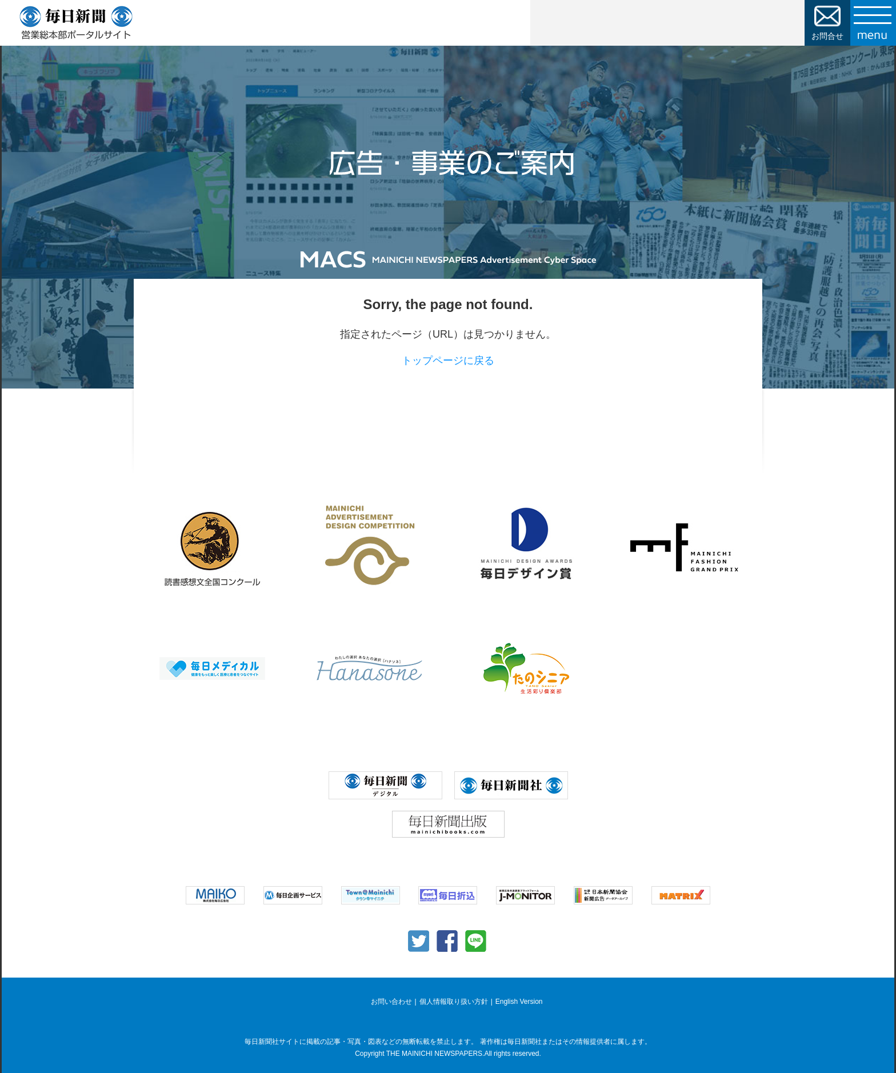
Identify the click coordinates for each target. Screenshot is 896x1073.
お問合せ (827, 36)
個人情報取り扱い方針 (453, 1002)
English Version (519, 1002)
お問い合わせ (391, 1002)
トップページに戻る (448, 360)
